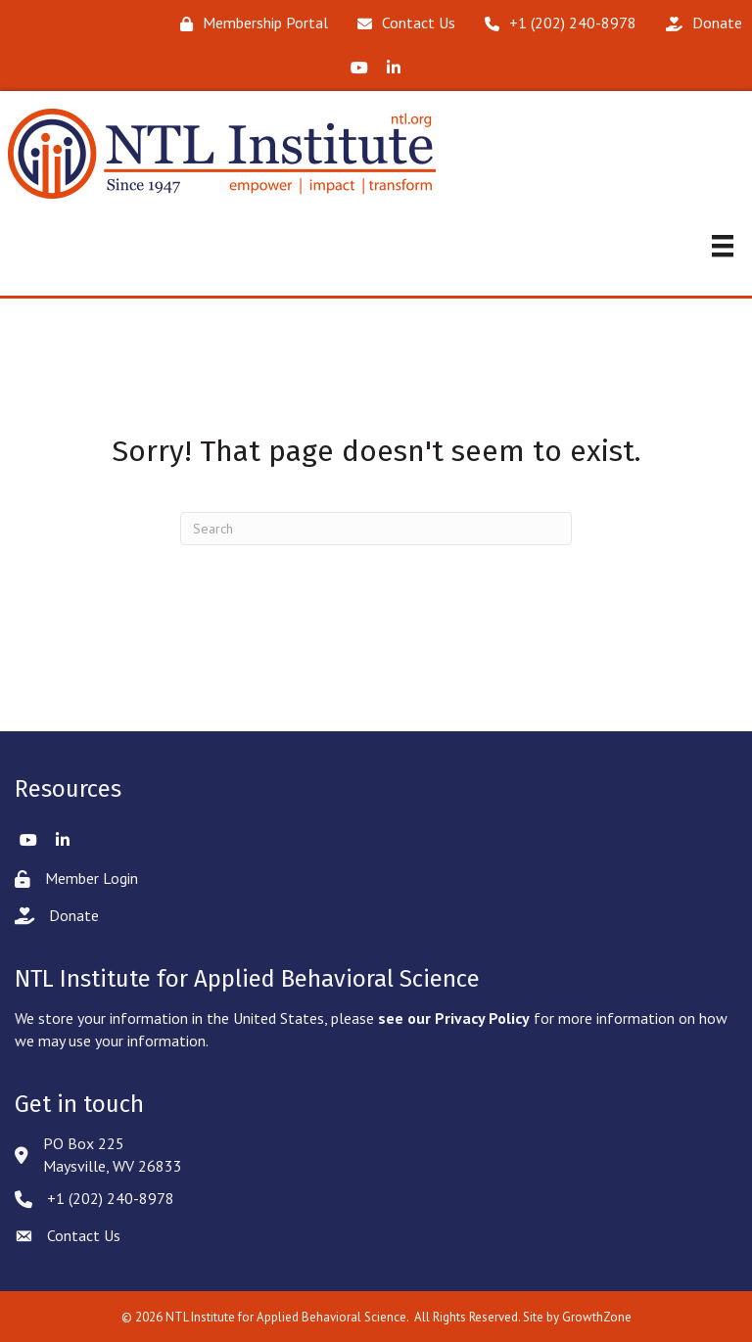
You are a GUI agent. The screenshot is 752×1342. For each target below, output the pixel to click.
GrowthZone (597, 1317)
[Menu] (722, 245)
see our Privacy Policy (454, 1018)
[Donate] (699, 23)
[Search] (376, 528)
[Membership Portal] (249, 23)
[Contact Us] (401, 23)
